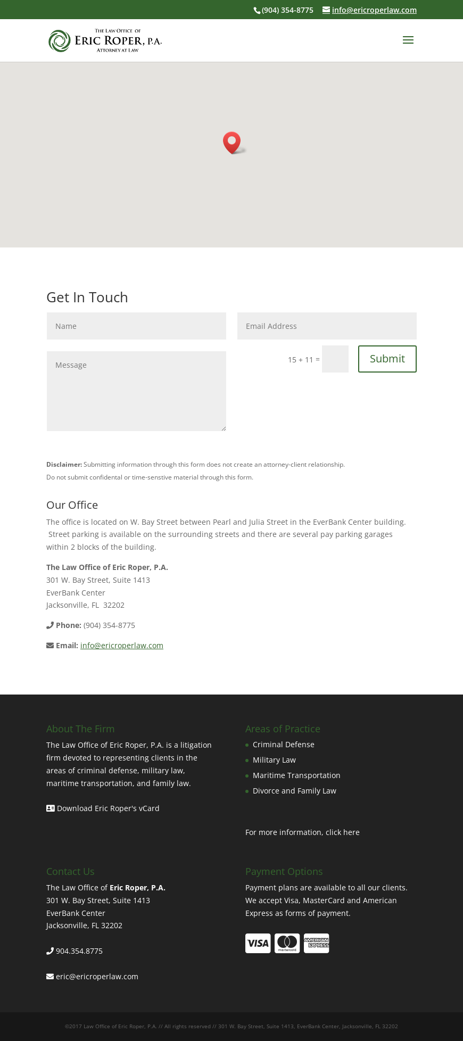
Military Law (274, 760)
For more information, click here (302, 832)
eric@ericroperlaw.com (97, 976)
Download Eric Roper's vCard (103, 808)
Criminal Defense (284, 744)
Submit (387, 358)
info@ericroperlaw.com (121, 645)
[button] (235, 142)
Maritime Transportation (297, 775)
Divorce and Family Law (294, 791)
